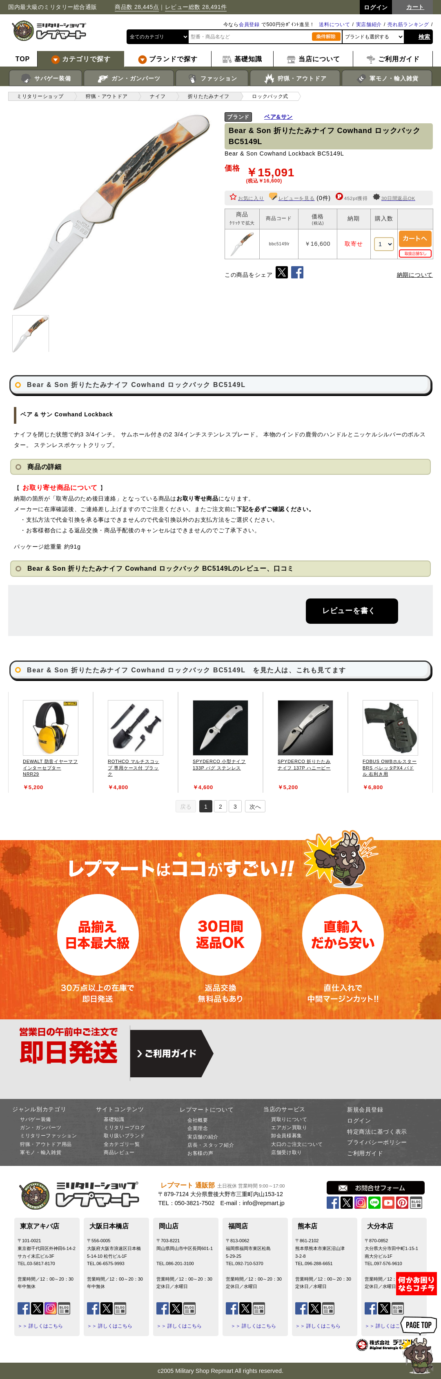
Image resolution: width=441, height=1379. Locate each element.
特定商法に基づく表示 (377, 1131)
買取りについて (289, 1119)
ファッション (212, 79)
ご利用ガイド (365, 1153)
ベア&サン (278, 116)
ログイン (359, 1120)
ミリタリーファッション (48, 1136)
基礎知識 (114, 1119)
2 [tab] (220, 806)
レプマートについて (207, 1109)
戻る (186, 806)
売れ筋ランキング (408, 24)
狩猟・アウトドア (295, 79)
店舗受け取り (286, 1152)
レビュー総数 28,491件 (196, 7)
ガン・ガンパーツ (128, 79)
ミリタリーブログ (124, 1127)
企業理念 (197, 1128)
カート (415, 7)
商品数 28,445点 (137, 7)
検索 (424, 36)
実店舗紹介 (369, 24)
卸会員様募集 (286, 1136)
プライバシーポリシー (377, 1142)
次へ (255, 806)
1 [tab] (205, 806)
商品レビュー (119, 1152)
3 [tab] (235, 806)
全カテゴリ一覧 (122, 1144)
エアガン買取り (289, 1127)
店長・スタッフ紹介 (210, 1145)
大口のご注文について (297, 1144)
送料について (334, 24)
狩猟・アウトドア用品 (46, 1144)
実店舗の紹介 (202, 1137)
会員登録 (249, 24)
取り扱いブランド (124, 1136)
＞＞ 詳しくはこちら (40, 1325)
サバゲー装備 (45, 79)
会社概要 (197, 1120)
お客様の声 (200, 1153)
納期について (415, 274)
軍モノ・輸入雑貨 (387, 79)
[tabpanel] (50, 742)
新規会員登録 (365, 1109)
